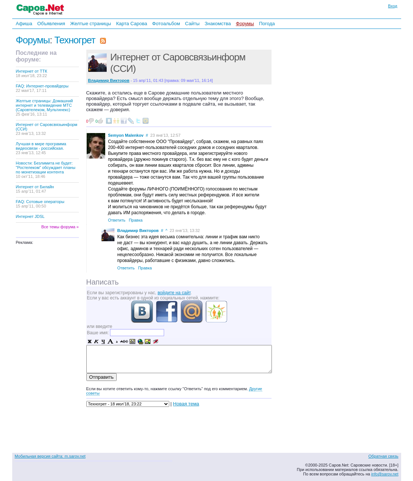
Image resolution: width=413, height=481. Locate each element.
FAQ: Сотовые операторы (40, 203)
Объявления (51, 23)
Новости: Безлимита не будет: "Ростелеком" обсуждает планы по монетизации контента (46, 170)
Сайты (192, 23)
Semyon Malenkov (126, 135)
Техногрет (75, 40)
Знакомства (217, 23)
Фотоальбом (166, 23)
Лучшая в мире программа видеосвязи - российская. (41, 148)
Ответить (117, 220)
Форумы (245, 23)
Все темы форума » (60, 227)
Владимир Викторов (138, 230)
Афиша (24, 23)
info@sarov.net (384, 474)
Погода (267, 23)
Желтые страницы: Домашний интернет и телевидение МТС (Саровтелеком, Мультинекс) (44, 107)
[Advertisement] (323, 129)
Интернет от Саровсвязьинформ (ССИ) (46, 129)
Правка (136, 220)
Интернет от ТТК (31, 73)
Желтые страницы (90, 23)
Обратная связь (383, 456)
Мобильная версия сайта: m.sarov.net (50, 456)
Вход (392, 6)
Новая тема (186, 404)
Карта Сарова (131, 23)
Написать (102, 282)
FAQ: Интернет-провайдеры (42, 88)
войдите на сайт (173, 292)
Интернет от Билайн (35, 189)
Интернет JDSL (30, 216)
